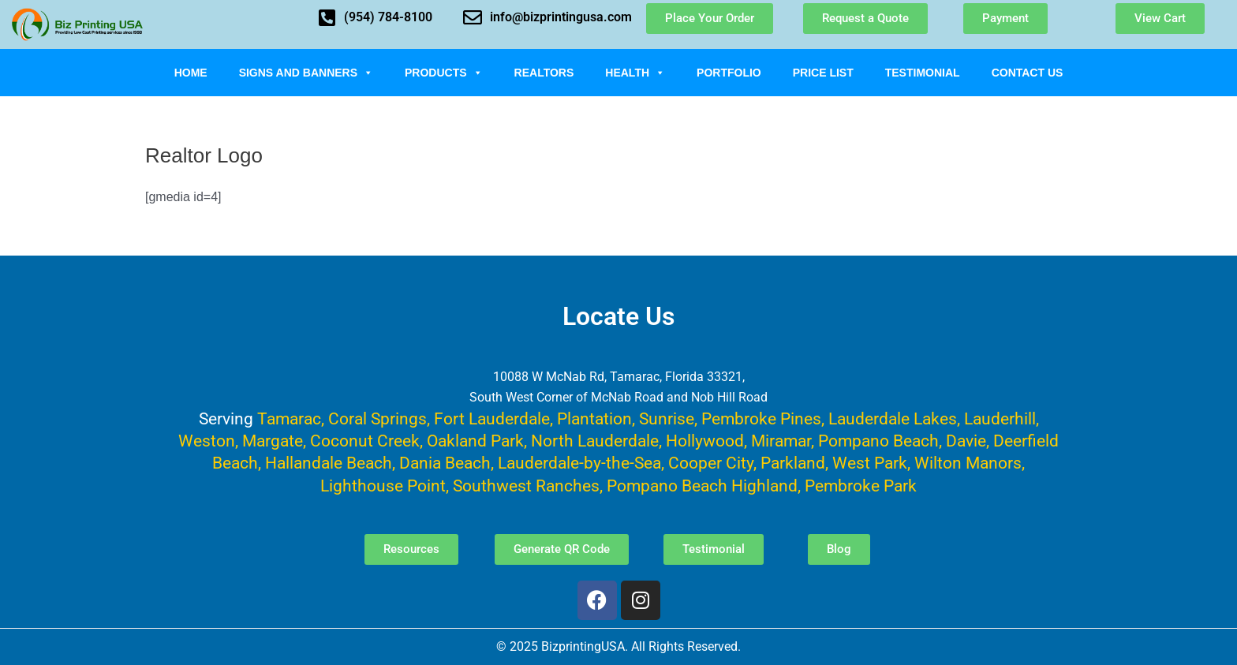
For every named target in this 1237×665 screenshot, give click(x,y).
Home (190, 72)
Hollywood (705, 440)
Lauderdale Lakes (892, 418)
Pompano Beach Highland (702, 485)
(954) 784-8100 (388, 16)
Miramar (781, 440)
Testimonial (922, 72)
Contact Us (1027, 72)
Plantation (594, 418)
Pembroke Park (861, 485)
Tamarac (289, 418)
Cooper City (710, 463)
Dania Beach (445, 463)
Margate (272, 440)
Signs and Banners (306, 72)
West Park (869, 463)
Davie (966, 440)
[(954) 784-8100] (326, 17)
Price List (823, 72)
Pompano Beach (878, 440)
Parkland (793, 463)
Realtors (544, 72)
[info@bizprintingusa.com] (472, 17)
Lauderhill (1000, 418)
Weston (206, 440)
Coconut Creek (365, 440)
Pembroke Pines (761, 418)
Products (444, 72)
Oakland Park (475, 440)
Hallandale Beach (328, 463)
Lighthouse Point (383, 485)
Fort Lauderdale (492, 418)
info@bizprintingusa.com (561, 16)
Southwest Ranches (526, 485)
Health (635, 72)
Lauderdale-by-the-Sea (579, 463)
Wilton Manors (968, 463)
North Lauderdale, (596, 440)
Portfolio (729, 72)
